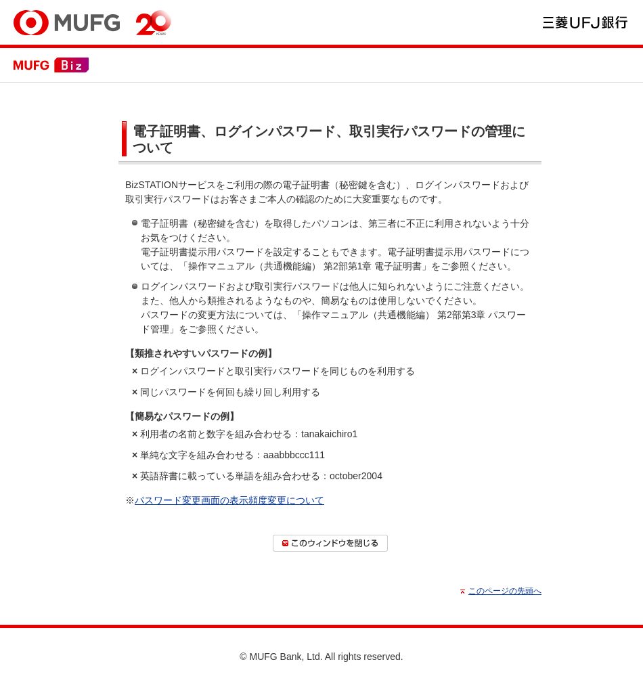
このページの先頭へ (504, 591)
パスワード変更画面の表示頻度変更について (229, 500)
